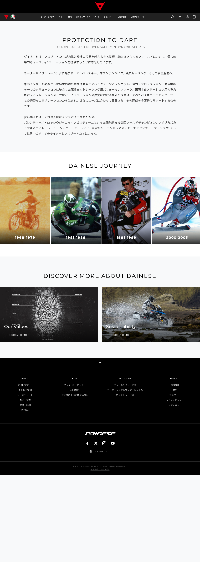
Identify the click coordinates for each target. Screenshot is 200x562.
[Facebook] (87, 531)
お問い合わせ (25, 472)
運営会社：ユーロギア (100, 557)
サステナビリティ (175, 487)
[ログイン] (188, 17)
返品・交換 (25, 487)
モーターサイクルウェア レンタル (125, 477)
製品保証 (24, 497)
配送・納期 (25, 492)
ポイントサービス (125, 482)
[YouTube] (113, 531)
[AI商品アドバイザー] (180, 17)
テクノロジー (175, 492)
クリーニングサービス (125, 472)
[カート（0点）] (194, 17)
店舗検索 (175, 472)
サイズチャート (25, 482)
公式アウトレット (138, 17)
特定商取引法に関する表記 (74, 482)
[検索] (172, 17)
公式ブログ (122, 17)
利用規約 (74, 477)
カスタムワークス (83, 17)
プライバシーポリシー (75, 472)
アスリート (175, 482)
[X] (96, 531)
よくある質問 (25, 477)
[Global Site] (100, 538)
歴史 (175, 477)
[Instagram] (104, 531)
